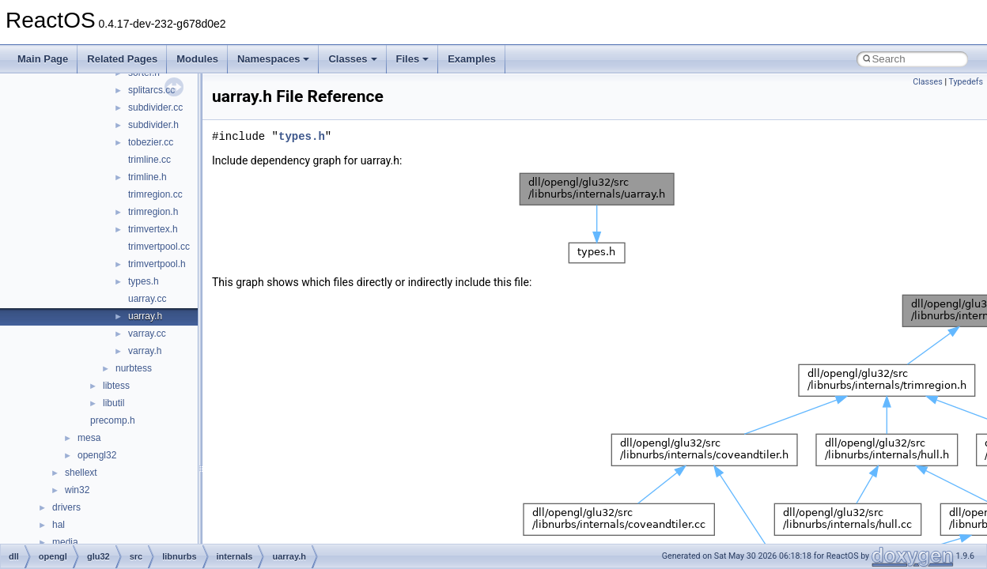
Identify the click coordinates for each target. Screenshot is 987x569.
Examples (472, 59)
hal (58, 524)
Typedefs (965, 82)
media (65, 542)
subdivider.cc (155, 107)
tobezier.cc (150, 142)
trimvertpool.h (157, 263)
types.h (143, 281)
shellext (81, 472)
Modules (197, 59)
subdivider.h (153, 124)
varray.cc (147, 333)
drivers (66, 507)
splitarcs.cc (151, 90)
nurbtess (133, 368)
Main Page (42, 59)
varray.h (144, 350)
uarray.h (145, 316)
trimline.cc (149, 159)
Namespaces (273, 59)
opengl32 (97, 455)
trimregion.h (153, 211)
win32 (77, 490)
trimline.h (147, 177)
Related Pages (122, 59)
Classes (352, 59)
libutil (113, 403)
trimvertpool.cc (159, 246)
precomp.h (112, 420)
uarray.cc (147, 298)
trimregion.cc (155, 194)
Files (412, 59)
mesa (89, 437)
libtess (116, 385)
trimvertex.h (153, 229)
